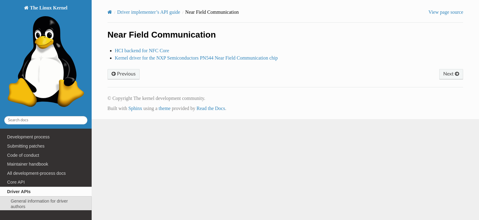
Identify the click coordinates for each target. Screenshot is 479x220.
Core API (16, 182)
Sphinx (135, 108)
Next (451, 74)
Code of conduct (23, 155)
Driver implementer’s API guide (148, 12)
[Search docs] (46, 120)
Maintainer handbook (27, 164)
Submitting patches (25, 146)
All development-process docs (36, 173)
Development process (28, 136)
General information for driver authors (39, 204)
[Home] (110, 12)
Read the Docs (210, 108)
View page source (446, 12)
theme (164, 108)
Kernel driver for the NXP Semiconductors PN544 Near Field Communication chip (196, 58)
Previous (124, 74)
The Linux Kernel (45, 58)
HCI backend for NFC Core (142, 50)
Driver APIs (19, 191)
